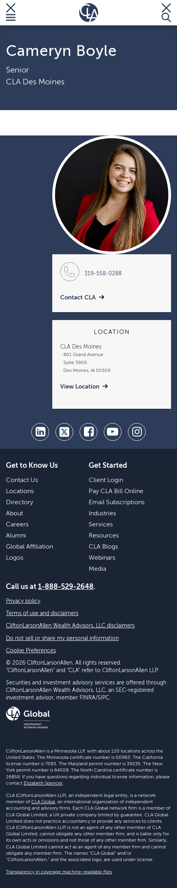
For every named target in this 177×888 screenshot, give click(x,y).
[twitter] (64, 432)
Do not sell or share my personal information (62, 638)
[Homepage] (88, 12)
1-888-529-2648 (65, 587)
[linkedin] (40, 432)
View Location (79, 387)
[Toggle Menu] (10, 12)
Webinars (102, 558)
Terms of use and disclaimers (42, 613)
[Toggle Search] (166, 12)
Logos (14, 558)
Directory (19, 502)
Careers (17, 525)
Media (97, 569)
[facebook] (88, 432)
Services (101, 525)
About (14, 514)
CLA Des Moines (35, 82)
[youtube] (113, 432)
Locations (20, 491)
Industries (102, 514)
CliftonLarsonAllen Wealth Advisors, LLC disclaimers (70, 626)
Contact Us (22, 480)
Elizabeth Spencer (43, 783)
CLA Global (43, 802)
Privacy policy (23, 601)
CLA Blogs (103, 547)
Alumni (16, 536)
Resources (104, 536)
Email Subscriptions (117, 502)
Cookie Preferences (31, 651)
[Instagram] (137, 432)
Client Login (106, 480)
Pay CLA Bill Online (116, 491)
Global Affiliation (29, 547)
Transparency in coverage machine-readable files (59, 872)
